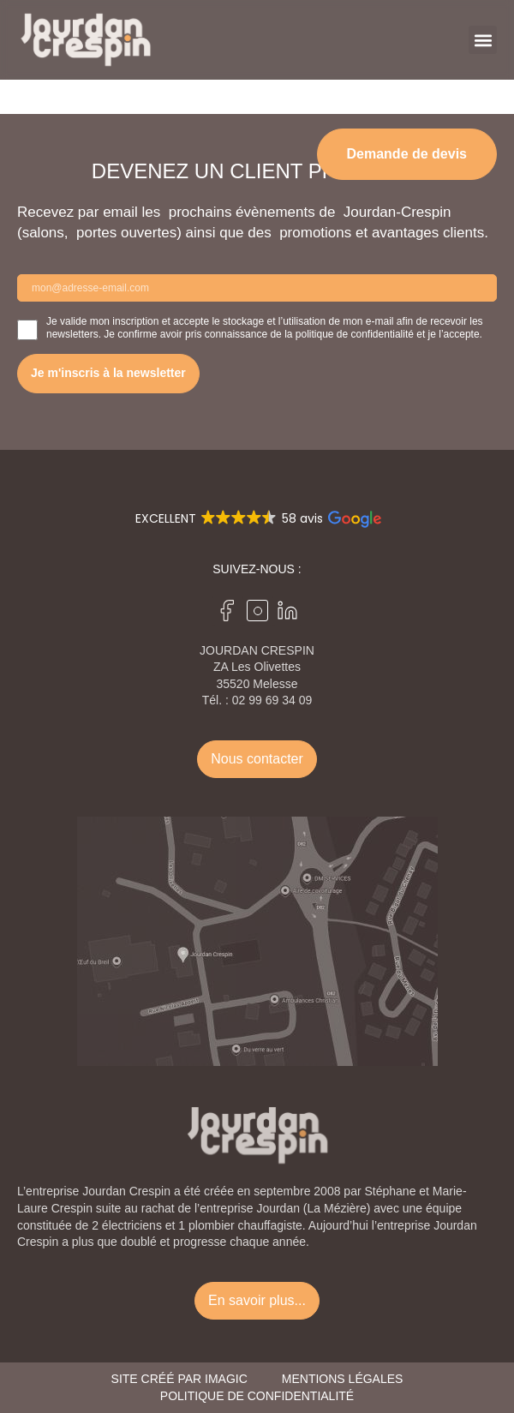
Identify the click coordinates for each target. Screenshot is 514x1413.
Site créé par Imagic (179, 1379)
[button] (483, 40)
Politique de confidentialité (257, 1396)
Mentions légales (342, 1379)
